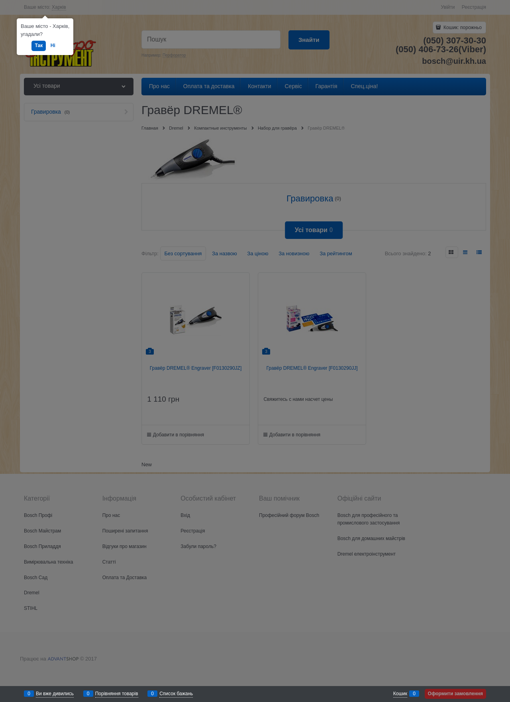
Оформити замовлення (455, 693)
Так (39, 45)
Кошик (400, 693)
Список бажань (176, 693)
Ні (53, 45)
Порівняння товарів (116, 693)
